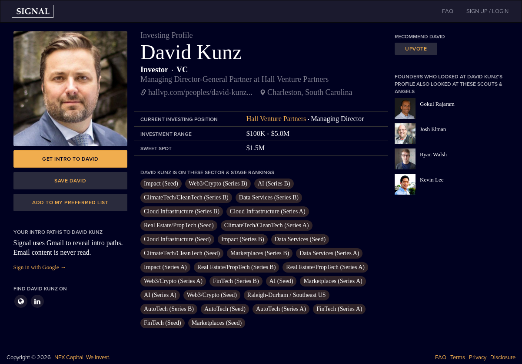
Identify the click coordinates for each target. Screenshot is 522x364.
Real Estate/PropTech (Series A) (325, 267)
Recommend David (420, 37)
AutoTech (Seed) (225, 309)
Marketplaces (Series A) (332, 281)
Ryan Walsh (433, 154)
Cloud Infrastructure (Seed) (177, 239)
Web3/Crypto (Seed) (212, 295)
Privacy (477, 357)
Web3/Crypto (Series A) (173, 281)
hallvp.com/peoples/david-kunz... (200, 92)
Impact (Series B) (242, 239)
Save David (70, 181)
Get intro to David (70, 159)
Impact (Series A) (165, 267)
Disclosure (502, 357)
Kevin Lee (432, 179)
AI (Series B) (274, 183)
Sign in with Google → (39, 267)
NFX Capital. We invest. (82, 357)
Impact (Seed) (161, 183)
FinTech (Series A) (339, 309)
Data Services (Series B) (269, 197)
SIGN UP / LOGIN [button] (487, 11)
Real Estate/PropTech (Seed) (179, 225)
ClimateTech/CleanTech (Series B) (186, 197)
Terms (457, 357)
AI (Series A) (160, 295)
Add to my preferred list (70, 202)
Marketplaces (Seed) (217, 323)
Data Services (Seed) (300, 239)
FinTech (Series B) (236, 281)
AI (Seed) (281, 281)
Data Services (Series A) (329, 253)
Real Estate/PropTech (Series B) (236, 267)
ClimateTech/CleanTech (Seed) (182, 253)
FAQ (440, 357)
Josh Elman (433, 129)
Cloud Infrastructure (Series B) (181, 211)
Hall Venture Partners (276, 118)
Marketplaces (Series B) (259, 253)
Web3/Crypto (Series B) (218, 183)
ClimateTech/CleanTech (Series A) (266, 225)
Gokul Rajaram (437, 104)
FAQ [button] (447, 11)
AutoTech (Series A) (281, 309)
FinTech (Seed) (162, 323)
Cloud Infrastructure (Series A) (268, 211)
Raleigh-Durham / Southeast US (286, 295)
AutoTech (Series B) (169, 309)
